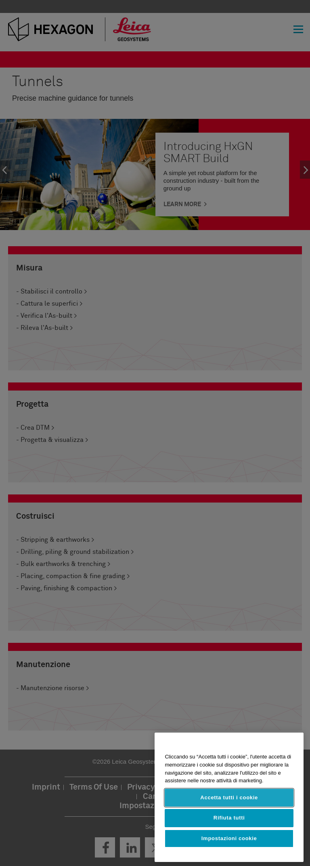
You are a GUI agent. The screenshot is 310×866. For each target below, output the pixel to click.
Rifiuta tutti (229, 818)
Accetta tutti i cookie (229, 797)
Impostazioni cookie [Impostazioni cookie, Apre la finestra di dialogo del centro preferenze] (229, 838)
